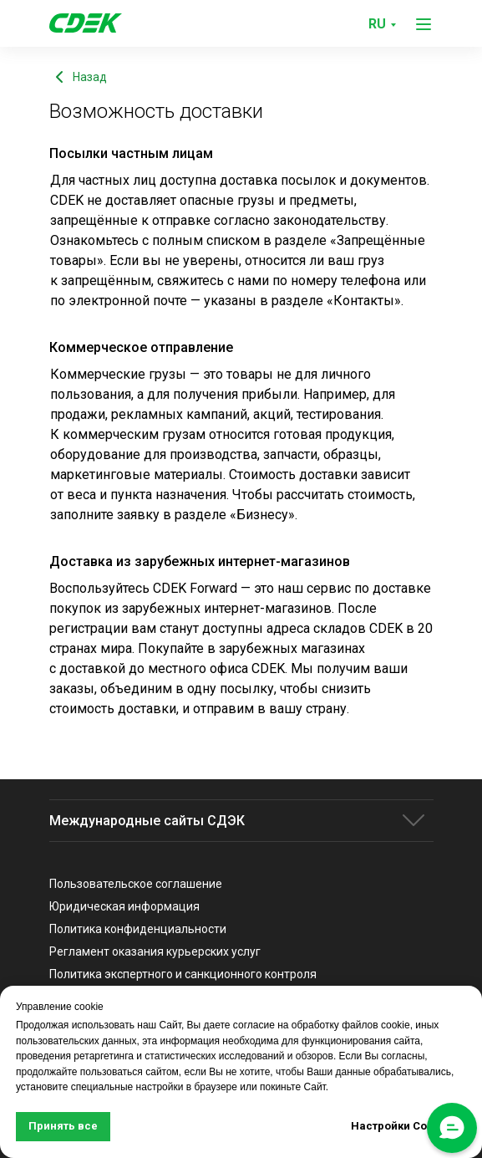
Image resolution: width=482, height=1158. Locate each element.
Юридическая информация (124, 906)
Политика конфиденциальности (137, 929)
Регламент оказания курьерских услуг (155, 951)
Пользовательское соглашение (135, 883)
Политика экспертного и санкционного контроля (183, 974)
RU (377, 24)
